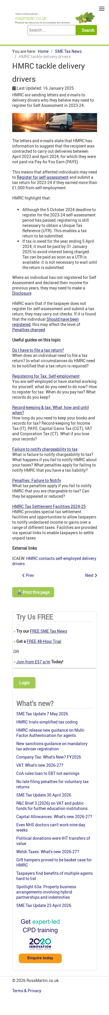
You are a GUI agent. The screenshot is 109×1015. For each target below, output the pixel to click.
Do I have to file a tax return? (38, 350)
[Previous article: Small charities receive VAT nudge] (28, 575)
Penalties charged (28, 329)
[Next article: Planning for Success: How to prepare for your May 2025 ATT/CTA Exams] (91, 575)
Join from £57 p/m (33, 661)
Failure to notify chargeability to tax (45, 449)
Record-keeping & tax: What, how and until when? (50, 410)
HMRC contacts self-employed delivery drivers (54, 561)
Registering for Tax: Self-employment (46, 376)
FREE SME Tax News (48, 631)
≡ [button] (102, 8)
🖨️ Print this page (33, 592)
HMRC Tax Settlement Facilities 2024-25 (49, 506)
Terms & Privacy (27, 990)
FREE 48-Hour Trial (44, 641)
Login (24, 683)
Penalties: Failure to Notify (36, 480)
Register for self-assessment (43, 177)
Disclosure (21, 293)
